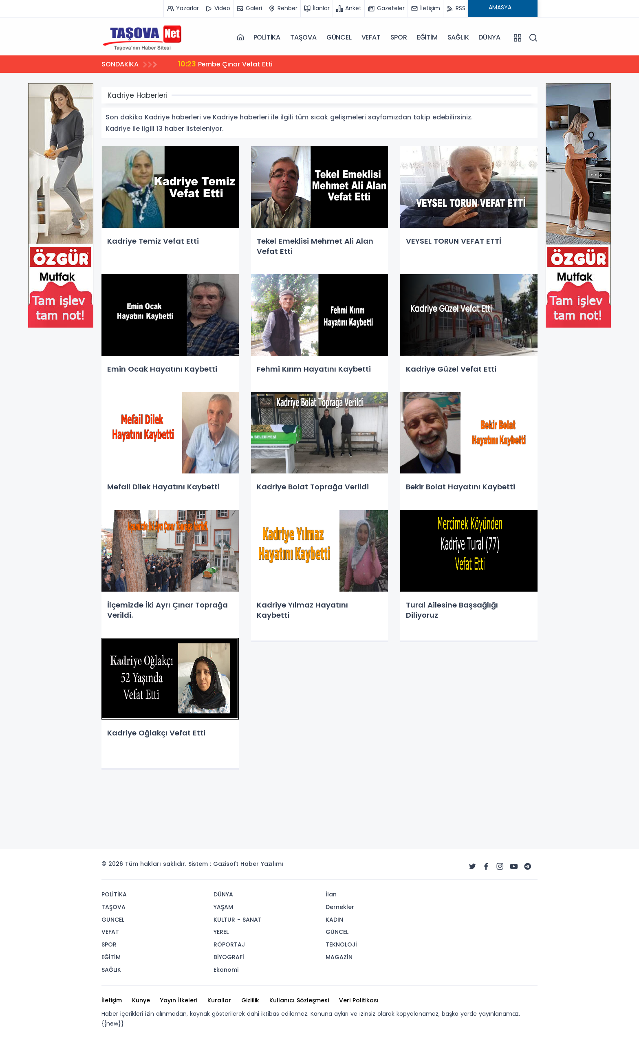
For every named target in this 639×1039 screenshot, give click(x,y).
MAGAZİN (339, 957)
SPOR (398, 37)
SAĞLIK (458, 37)
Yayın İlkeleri (178, 1000)
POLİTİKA (266, 37)
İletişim (111, 1000)
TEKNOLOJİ (341, 944)
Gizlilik (250, 1000)
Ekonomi (226, 970)
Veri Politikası (359, 1000)
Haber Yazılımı (261, 864)
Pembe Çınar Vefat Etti (226, 64)
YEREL (221, 932)
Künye (141, 1000)
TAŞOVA (303, 37)
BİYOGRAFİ (229, 957)
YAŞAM (223, 907)
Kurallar (219, 1000)
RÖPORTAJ (229, 944)
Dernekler (340, 907)
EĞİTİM (427, 37)
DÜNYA (489, 37)
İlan (331, 894)
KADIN (334, 920)
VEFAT (371, 37)
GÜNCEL (339, 37)
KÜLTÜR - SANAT (238, 920)
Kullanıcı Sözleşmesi (299, 1000)
